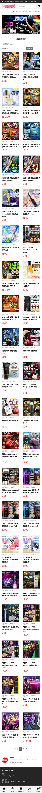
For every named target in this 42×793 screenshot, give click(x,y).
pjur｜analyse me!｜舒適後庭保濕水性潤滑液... (31, 77)
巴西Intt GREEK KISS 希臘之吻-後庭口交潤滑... (31, 456)
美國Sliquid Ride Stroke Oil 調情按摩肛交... (31, 665)
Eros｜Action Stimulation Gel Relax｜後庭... (31, 250)
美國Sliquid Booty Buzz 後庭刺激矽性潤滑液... (10, 701)
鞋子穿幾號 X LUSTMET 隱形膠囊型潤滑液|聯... (10, 560)
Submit (29, 48)
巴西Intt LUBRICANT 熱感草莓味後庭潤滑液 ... (10, 456)
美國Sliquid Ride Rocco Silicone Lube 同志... (31, 629)
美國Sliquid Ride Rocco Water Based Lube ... (9, 665)
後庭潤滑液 (36, 11)
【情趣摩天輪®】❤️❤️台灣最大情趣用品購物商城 (20, 1)
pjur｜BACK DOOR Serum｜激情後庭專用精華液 (10, 214)
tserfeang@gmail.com (9, 776)
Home (15, 11)
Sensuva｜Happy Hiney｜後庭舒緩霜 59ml (30, 387)
